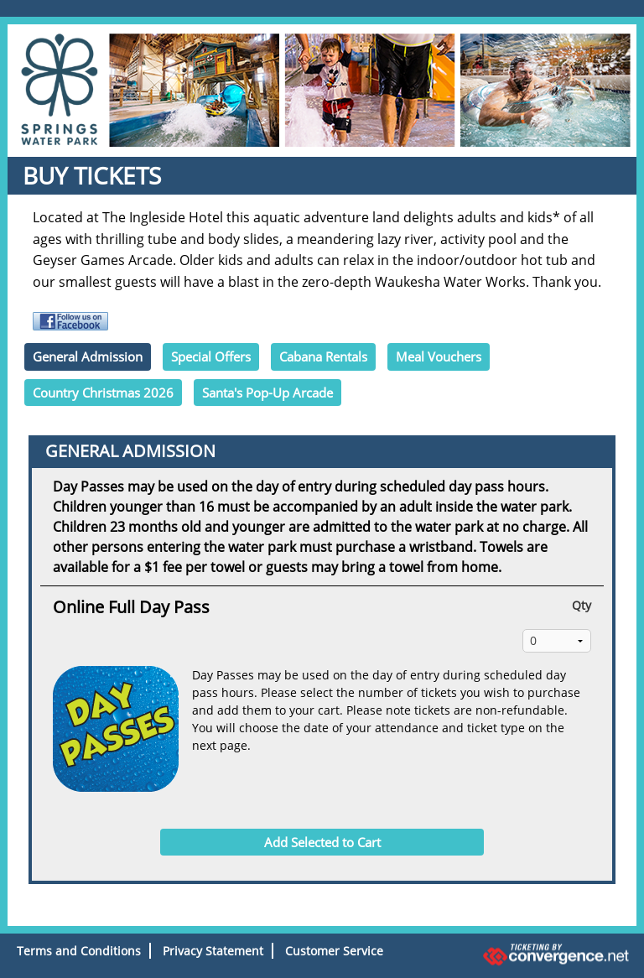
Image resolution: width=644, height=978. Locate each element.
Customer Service (334, 951)
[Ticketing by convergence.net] (536, 954)
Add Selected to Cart (322, 842)
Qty (581, 605)
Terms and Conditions (79, 951)
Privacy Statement (213, 951)
